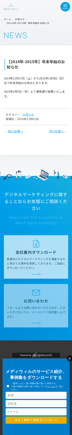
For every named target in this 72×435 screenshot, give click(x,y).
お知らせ (28, 114)
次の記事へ (56, 131)
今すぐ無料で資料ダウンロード (36, 420)
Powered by (36, 355)
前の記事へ (15, 131)
